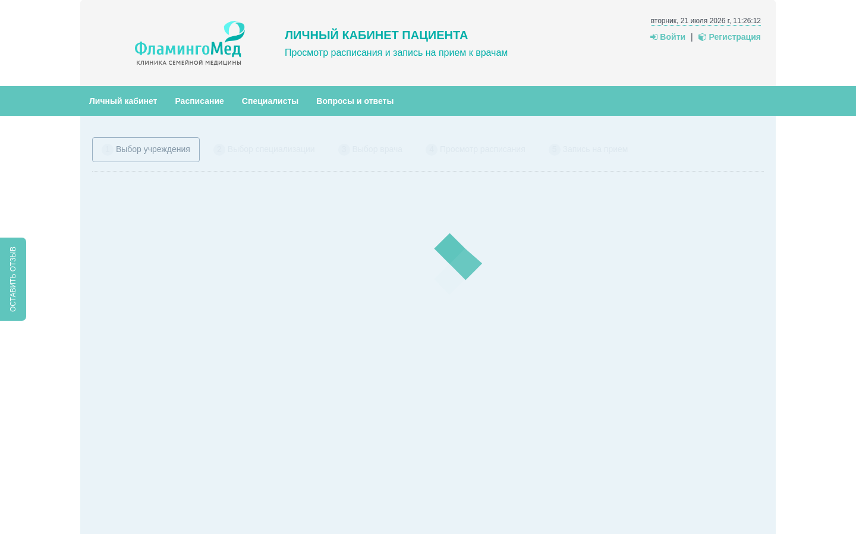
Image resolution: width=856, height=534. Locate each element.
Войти (667, 37)
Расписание (199, 101)
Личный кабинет (123, 101)
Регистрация (729, 37)
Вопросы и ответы (355, 101)
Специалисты (270, 101)
